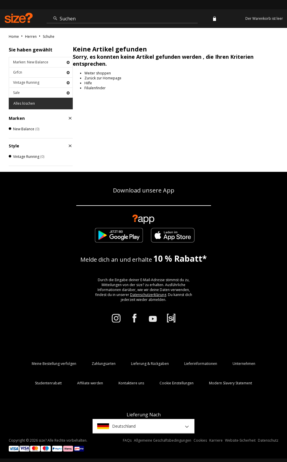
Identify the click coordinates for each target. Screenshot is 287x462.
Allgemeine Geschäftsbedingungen (162, 440)
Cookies (200, 440)
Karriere (216, 440)
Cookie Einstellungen (177, 383)
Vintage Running (41, 82)
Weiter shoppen (97, 73)
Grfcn (41, 72)
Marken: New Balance (41, 62)
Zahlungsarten (104, 363)
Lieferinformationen (200, 363)
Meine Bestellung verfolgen (54, 363)
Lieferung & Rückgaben (150, 363)
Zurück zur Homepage (102, 78)
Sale (41, 92)
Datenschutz (268, 440)
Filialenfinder (95, 87)
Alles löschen (24, 103)
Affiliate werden (90, 383)
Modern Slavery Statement (230, 383)
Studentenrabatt (48, 383)
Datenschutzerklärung (148, 294)
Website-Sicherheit (240, 440)
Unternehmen (244, 363)
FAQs (127, 440)
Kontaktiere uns (131, 383)
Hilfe (88, 83)
